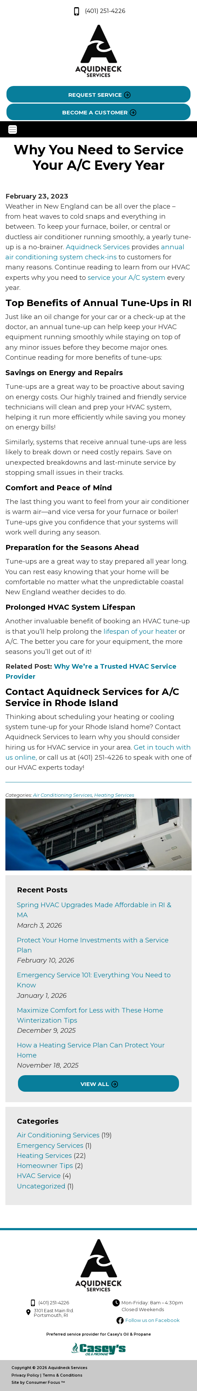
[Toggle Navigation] (99, 129)
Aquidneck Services (98, 247)
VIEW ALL (95, 1084)
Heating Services (114, 795)
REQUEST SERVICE (95, 94)
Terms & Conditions (62, 1375)
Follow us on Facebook (152, 1320)
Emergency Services (50, 1145)
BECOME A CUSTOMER (95, 112)
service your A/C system (126, 277)
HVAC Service (39, 1176)
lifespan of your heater (140, 631)
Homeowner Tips (45, 1166)
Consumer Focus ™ (45, 1382)
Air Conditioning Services (62, 795)
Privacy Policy (25, 1375)
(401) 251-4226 (98, 11)
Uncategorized (41, 1186)
